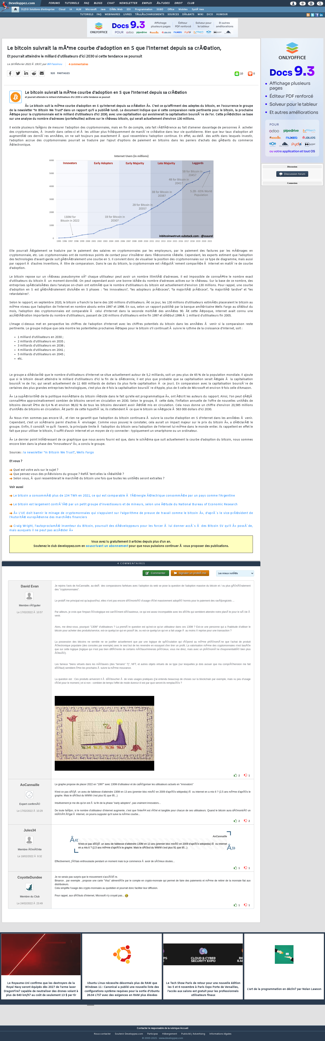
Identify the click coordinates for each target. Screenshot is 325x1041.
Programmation (143, 9)
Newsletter (128, 3)
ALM (78, 9)
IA (70, 9)
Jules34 (30, 838)
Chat (111, 3)
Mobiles (183, 9)
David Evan (30, 594)
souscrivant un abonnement (107, 549)
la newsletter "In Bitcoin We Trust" (49, 455)
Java (103, 9)
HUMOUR (222, 14)
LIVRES (127, 14)
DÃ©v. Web (115, 9)
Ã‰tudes (163, 3)
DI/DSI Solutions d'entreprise (38, 9)
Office (170, 9)
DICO (210, 14)
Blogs (98, 3)
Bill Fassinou (54, 66)
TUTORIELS (86, 14)
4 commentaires (78, 67)
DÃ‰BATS (188, 14)
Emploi (147, 3)
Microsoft (90, 9)
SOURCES (173, 14)
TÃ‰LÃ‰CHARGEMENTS (149, 14)
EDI (129, 9)
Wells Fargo (85, 455)
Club (190, 3)
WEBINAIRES (112, 14)
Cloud (62, 9)
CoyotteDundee (29, 885)
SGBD (159, 9)
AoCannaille (29, 792)
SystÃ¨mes (198, 9)
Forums (54, 3)
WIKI (200, 14)
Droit (178, 3)
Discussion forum (292, 174)
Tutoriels (71, 3)
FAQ (86, 3)
